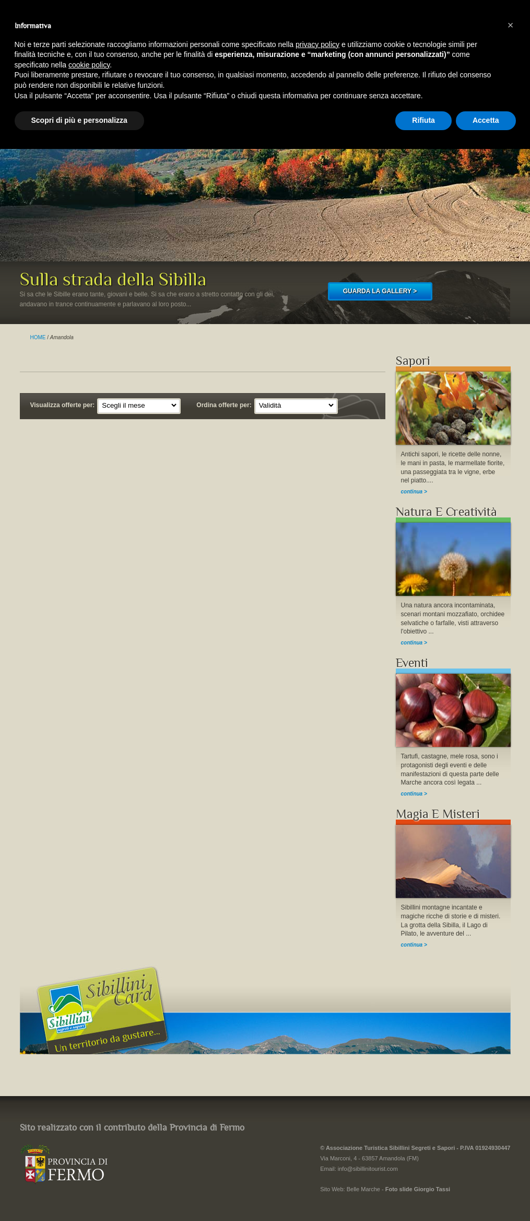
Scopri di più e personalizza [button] (79, 120)
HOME (38, 337)
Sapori (413, 361)
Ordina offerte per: (223, 405)
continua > (414, 491)
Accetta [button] (486, 120)
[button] (510, 25)
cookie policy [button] (89, 65)
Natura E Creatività (446, 512)
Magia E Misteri (438, 814)
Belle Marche (363, 1189)
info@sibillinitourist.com (368, 1169)
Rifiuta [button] (423, 120)
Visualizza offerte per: (62, 405)
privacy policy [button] (317, 44)
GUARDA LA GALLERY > (380, 291)
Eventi (412, 663)
